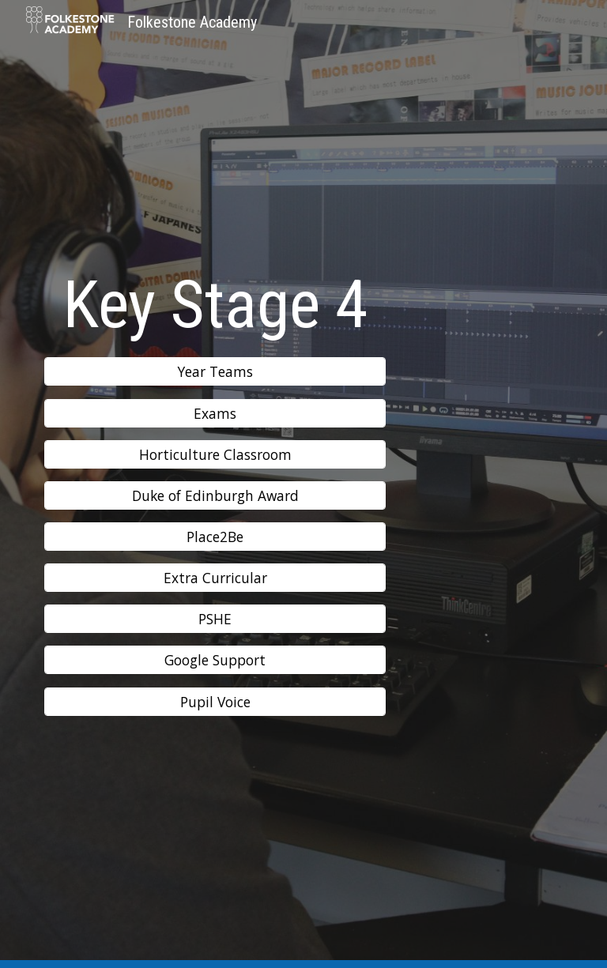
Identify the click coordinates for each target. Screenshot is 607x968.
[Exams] (214, 412)
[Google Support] (214, 660)
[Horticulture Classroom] (214, 453)
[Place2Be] (214, 536)
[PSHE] (214, 619)
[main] (214, 304)
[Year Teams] (214, 371)
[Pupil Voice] (214, 701)
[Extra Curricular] (214, 578)
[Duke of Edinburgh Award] (214, 495)
